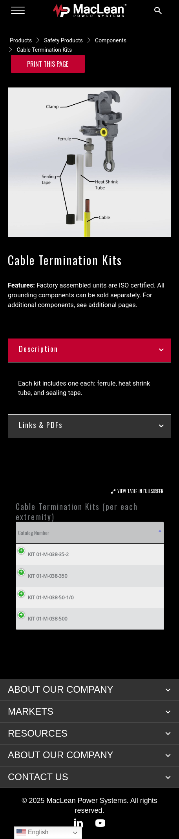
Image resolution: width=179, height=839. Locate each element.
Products (21, 40)
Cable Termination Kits (44, 50)
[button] (168, 690)
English (32, 832)
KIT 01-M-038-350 (41, 575)
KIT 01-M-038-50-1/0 (45, 597)
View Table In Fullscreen (140, 491)
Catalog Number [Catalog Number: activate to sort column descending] (33, 533)
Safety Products (63, 40)
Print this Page (48, 64)
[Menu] (18, 10)
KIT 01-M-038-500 (41, 618)
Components (110, 40)
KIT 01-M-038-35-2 (42, 554)
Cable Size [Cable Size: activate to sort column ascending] (121, 533)
